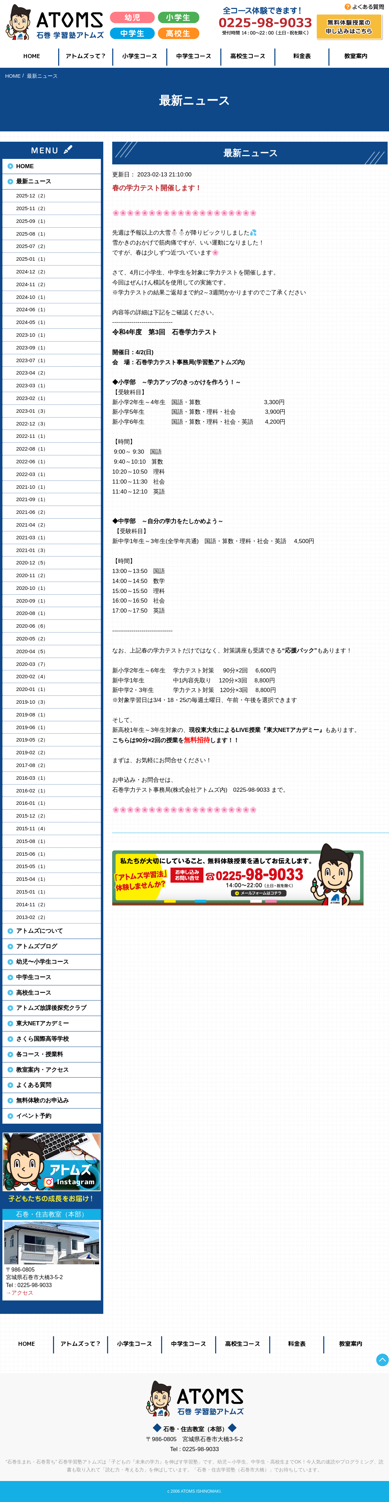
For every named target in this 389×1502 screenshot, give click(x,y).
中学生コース (193, 56)
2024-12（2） (32, 271)
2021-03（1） (32, 537)
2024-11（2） (32, 284)
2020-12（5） (32, 562)
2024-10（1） (32, 297)
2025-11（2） (32, 208)
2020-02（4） (32, 676)
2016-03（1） (32, 778)
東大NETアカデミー (42, 1023)
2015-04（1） (32, 879)
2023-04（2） (32, 373)
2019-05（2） (32, 740)
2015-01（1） (32, 892)
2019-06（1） (32, 727)
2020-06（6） (32, 626)
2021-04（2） (32, 525)
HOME (31, 56)
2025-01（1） (32, 259)
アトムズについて (39, 931)
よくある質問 (33, 1085)
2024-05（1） (32, 322)
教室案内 (356, 56)
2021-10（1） (32, 487)
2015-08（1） (32, 841)
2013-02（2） (32, 917)
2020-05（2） (32, 638)
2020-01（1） (32, 689)
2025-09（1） (32, 221)
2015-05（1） (32, 866)
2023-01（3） (32, 411)
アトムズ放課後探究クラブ (51, 1008)
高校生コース (247, 56)
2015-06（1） (32, 854)
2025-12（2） (32, 195)
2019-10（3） (32, 702)
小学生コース (139, 56)
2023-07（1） (32, 360)
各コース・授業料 (39, 1054)
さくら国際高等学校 (42, 1039)
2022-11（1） (32, 436)
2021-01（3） (32, 550)
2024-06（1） (32, 309)
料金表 (302, 56)
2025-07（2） (32, 246)
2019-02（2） (32, 752)
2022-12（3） (32, 423)
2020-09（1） (32, 601)
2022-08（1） (32, 449)
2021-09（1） (32, 499)
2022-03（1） (32, 474)
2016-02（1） (32, 790)
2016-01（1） (32, 803)
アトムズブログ (36, 946)
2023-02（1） (32, 398)
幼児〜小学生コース (42, 962)
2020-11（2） (32, 575)
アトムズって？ (85, 56)
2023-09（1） (32, 347)
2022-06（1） (32, 461)
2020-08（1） (32, 613)
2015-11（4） (32, 828)
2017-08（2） (32, 765)
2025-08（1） (32, 234)
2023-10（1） (32, 335)
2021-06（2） (32, 512)
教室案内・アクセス (42, 1070)
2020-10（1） (32, 588)
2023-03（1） (32, 385)
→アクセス (19, 1293)
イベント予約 (33, 1116)
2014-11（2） (32, 904)
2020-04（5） (32, 651)
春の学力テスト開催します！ (157, 188)
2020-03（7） (32, 664)
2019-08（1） (32, 714)
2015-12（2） (32, 816)
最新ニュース (33, 181)
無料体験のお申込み (42, 1100)
